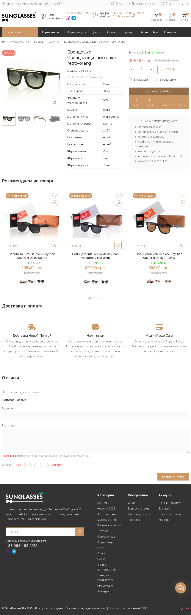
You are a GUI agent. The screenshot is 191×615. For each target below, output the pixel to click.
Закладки (164, 508)
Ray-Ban (102, 502)
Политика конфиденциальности (85, 608)
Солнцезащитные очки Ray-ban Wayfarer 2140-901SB (32, 256)
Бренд (128, 32)
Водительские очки (109, 525)
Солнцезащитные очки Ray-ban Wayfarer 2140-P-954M (159, 256)
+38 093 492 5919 (76, 13)
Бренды (39, 41)
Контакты (170, 32)
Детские (103, 531)
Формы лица (75, 32)
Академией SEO (137, 608)
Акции (144, 32)
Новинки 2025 (106, 508)
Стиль (111, 32)
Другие (54, 41)
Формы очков (50, 32)
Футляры (103, 591)
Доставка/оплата (139, 514)
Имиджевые (105, 585)
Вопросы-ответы (139, 508)
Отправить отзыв (173, 476)
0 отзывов (96, 77)
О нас (117, 3)
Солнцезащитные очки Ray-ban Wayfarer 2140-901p (95, 256)
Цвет (95, 32)
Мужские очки (19, 41)
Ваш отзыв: (9, 425)
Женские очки (106, 514)
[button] (184, 17)
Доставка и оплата (141, 3)
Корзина (164, 519)
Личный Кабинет (169, 502)
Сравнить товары (170, 514)
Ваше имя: (8, 408)
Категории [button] (13, 32)
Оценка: (7, 464)
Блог (156, 32)
